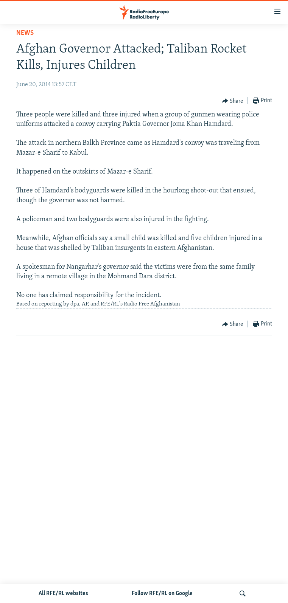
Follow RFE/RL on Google (162, 594)
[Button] (232, 101)
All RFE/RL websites (63, 594)
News (25, 33)
